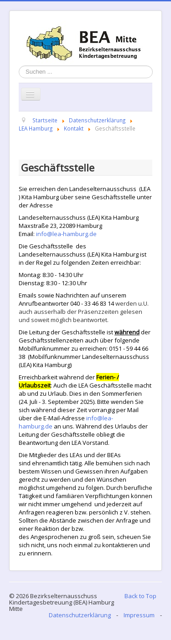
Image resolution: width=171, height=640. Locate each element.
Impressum (139, 615)
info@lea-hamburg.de (66, 234)
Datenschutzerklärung (80, 615)
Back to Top (140, 596)
